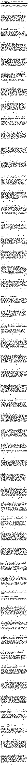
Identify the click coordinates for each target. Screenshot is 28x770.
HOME (1, 768)
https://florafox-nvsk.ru (12, 77)
